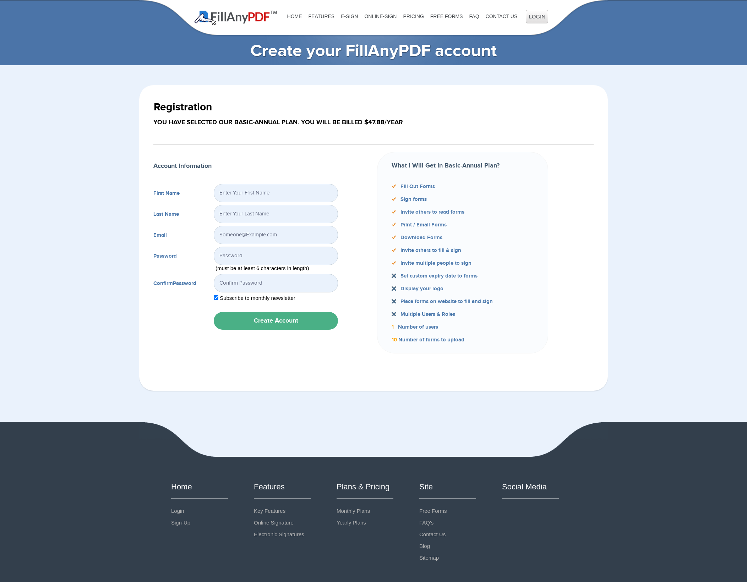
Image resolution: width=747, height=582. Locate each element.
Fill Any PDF (236, 18)
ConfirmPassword (174, 283)
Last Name (166, 214)
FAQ (474, 16)
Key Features (269, 511)
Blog (424, 546)
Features (322, 16)
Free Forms (446, 16)
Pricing (413, 16)
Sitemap (429, 558)
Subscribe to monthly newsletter (257, 298)
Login (537, 16)
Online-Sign (380, 16)
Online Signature (274, 523)
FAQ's (426, 523)
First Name (166, 193)
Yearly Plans (351, 523)
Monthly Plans (353, 511)
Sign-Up (180, 523)
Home (294, 16)
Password (165, 256)
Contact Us (502, 16)
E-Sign (349, 16)
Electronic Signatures (279, 534)
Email (160, 235)
